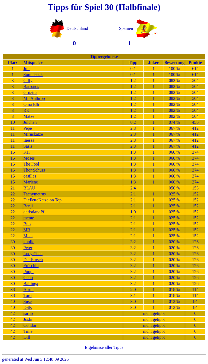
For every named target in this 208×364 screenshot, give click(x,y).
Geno (28, 277)
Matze (29, 116)
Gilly (28, 80)
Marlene (31, 182)
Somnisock (33, 74)
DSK (28, 307)
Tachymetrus (35, 194)
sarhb (28, 313)
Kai (27, 152)
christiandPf (34, 212)
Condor (30, 325)
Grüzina (31, 92)
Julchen (30, 122)
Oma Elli (31, 104)
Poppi (29, 271)
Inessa (29, 140)
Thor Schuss (34, 170)
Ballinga (31, 283)
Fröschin (31, 265)
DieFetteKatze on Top (43, 200)
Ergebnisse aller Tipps (104, 347)
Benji (28, 206)
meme (29, 218)
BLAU (29, 188)
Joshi (28, 319)
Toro (28, 295)
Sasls (28, 146)
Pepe (28, 128)
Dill (27, 337)
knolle (29, 241)
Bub (27, 223)
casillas (30, 176)
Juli (27, 68)
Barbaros (31, 86)
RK (27, 110)
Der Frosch (33, 259)
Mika (28, 235)
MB (27, 229)
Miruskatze (33, 134)
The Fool (31, 164)
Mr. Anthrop (34, 98)
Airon (29, 289)
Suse (28, 301)
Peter (28, 247)
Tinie (28, 331)
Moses (29, 158)
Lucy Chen (33, 253)
